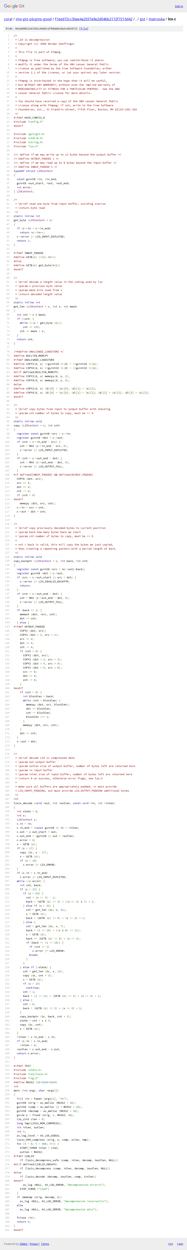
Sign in (179, 6)
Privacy (34, 1244)
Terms (45, 1244)
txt (170, 1244)
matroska (157, 19)
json (180, 1244)
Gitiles (23, 1244)
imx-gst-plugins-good (34, 19)
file (84, 28)
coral (8, 19)
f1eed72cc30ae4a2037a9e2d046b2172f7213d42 (93, 19)
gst (142, 19)
